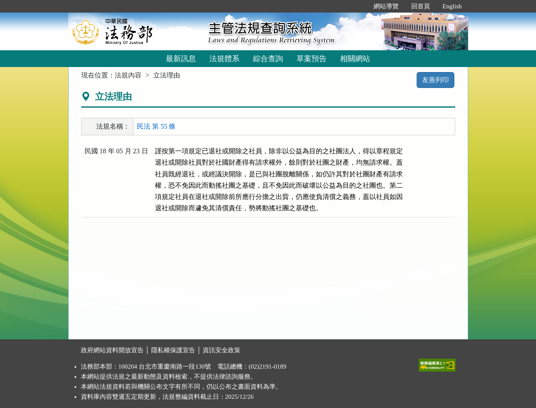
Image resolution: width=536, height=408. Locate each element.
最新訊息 (181, 58)
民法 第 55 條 (156, 126)
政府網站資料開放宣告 (112, 350)
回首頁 (420, 6)
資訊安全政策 (221, 350)
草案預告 (311, 58)
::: (358, 6)
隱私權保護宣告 (173, 350)
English (452, 6)
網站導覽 (386, 6)
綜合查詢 (268, 58)
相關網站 (355, 58)
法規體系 (224, 58)
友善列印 (435, 79)
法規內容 (128, 75)
